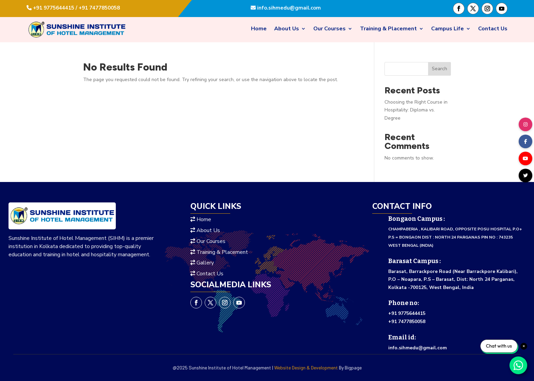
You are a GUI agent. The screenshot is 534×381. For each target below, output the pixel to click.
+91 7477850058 (406, 321)
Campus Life (447, 29)
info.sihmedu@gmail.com (288, 7)
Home (259, 29)
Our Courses (329, 29)
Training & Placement (388, 29)
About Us (286, 29)
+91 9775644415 (406, 313)
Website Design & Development (306, 367)
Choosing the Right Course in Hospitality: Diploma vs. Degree (415, 110)
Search (439, 68)
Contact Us (492, 29)
